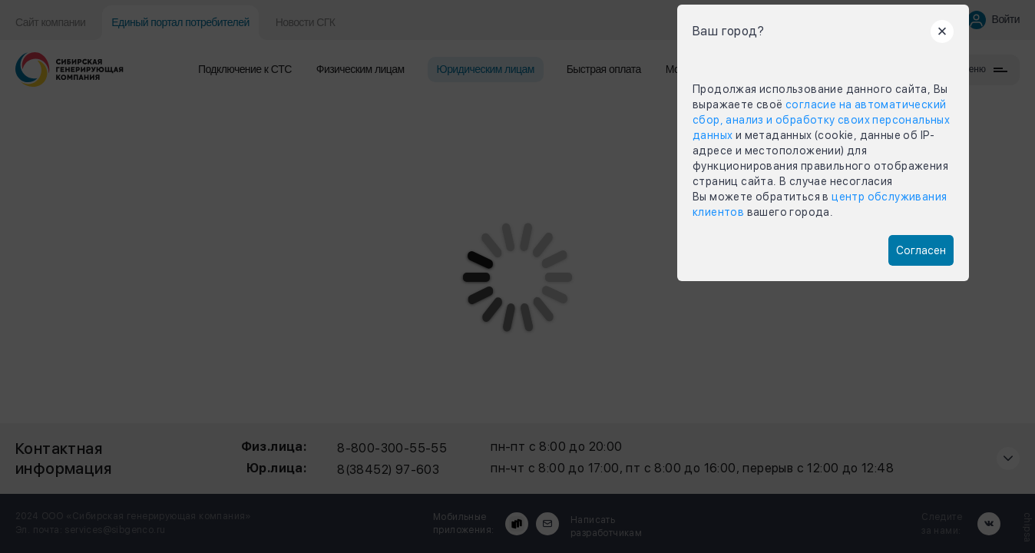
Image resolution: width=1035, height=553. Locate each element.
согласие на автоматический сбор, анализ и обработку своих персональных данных (821, 119)
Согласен (921, 250)
